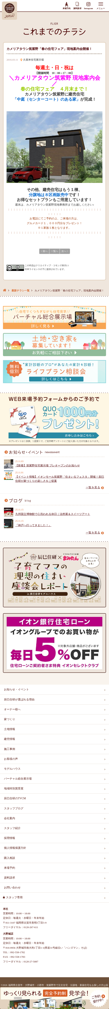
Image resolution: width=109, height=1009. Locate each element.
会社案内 (9, 818)
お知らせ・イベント (16, 689)
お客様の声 (11, 758)
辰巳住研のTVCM (15, 798)
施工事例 (9, 749)
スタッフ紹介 (12, 828)
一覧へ (54, 251)
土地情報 (9, 729)
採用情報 (9, 838)
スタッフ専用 (14, 897)
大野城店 (8, 933)
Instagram (88, 5)
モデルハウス (12, 768)
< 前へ (44, 251)
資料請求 (77, 5)
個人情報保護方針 (15, 847)
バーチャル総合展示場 (18, 778)
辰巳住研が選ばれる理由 (19, 699)
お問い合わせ (12, 887)
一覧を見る (95, 487)
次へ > (64, 251)
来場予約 (67, 5)
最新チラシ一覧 (20, 290)
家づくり (9, 719)
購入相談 (9, 857)
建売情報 (9, 739)
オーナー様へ (12, 709)
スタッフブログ (13, 808)
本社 (5, 908)
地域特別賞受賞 (13, 788)
